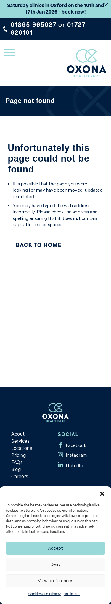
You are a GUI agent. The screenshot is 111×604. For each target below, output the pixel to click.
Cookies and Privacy (44, 594)
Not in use (72, 594)
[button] (102, 494)
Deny (55, 564)
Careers (19, 476)
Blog (16, 469)
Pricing (18, 455)
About (18, 434)
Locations (22, 448)
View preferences (55, 580)
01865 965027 (34, 24)
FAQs (17, 462)
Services (20, 441)
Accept (55, 548)
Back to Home (39, 245)
